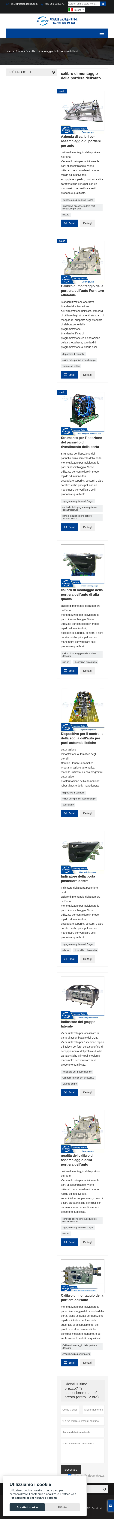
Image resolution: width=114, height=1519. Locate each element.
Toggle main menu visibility (102, 32)
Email (69, 223)
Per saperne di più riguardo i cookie (33, 1497)
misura (65, 214)
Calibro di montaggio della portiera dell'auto (79, 1346)
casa (8, 51)
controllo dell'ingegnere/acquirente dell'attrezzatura (79, 508)
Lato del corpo (69, 1083)
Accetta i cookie (27, 1507)
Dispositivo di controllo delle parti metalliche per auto (78, 207)
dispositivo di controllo (73, 354)
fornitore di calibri (71, 366)
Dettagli (87, 223)
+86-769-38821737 (55, 3)
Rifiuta (62, 1507)
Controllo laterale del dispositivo (78, 1077)
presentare (70, 1469)
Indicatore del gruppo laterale (77, 1071)
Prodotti (20, 51)
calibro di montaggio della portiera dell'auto (79, 654)
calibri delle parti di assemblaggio (79, 360)
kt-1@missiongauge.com (24, 3)
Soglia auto (68, 804)
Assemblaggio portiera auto (76, 1354)
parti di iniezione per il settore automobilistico (77, 517)
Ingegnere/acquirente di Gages (77, 200)
